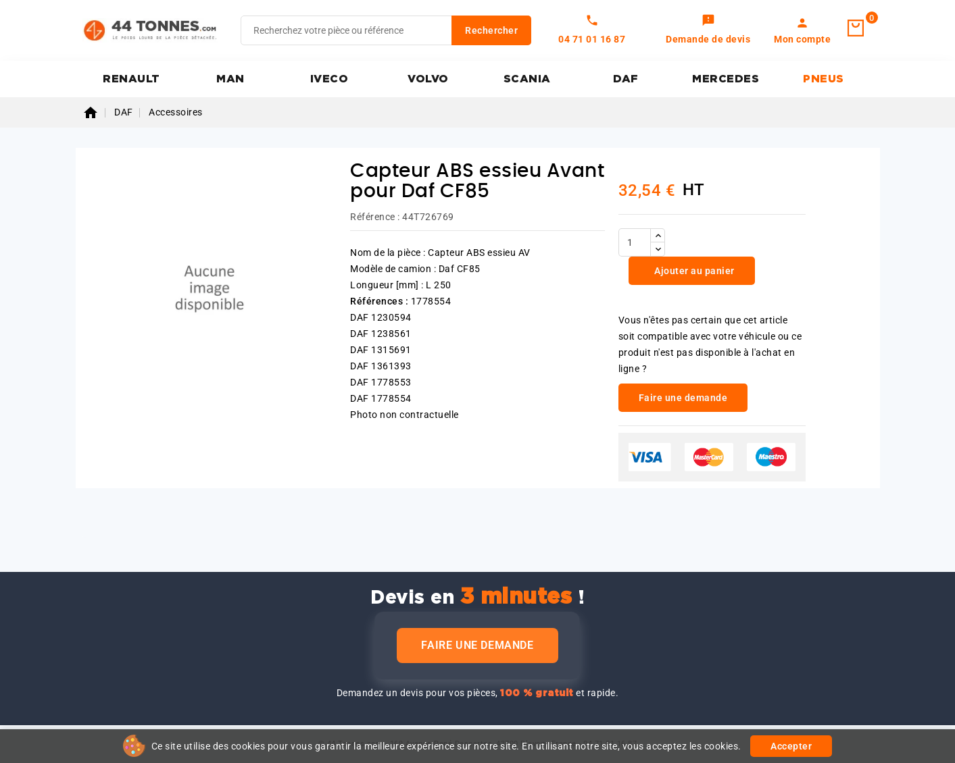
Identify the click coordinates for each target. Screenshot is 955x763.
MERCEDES (725, 79)
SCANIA (527, 79)
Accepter (791, 746)
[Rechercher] (386, 30)
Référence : (375, 216)
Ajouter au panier (693, 270)
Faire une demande (477, 645)
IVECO (329, 79)
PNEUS (823, 79)
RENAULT (131, 79)
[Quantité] (634, 242)
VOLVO (428, 79)
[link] (708, 30)
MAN (230, 79)
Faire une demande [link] (683, 397)
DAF (626, 79)
